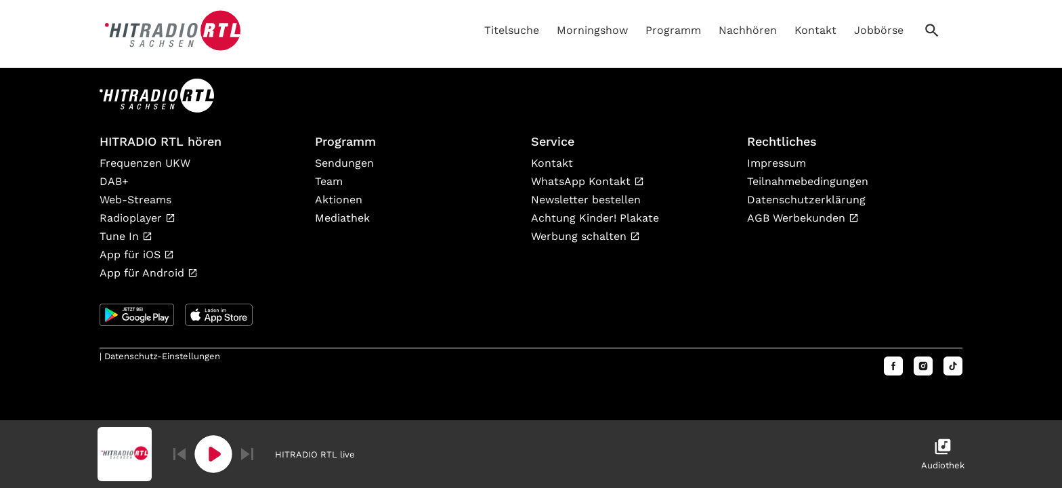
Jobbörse (879, 30)
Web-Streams (135, 199)
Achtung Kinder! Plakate (595, 217)
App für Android (144, 272)
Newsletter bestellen (586, 199)
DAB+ (114, 181)
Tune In (121, 236)
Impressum (776, 163)
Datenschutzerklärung (806, 199)
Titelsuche (511, 30)
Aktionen (338, 199)
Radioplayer (132, 217)
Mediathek (342, 217)
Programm (673, 30)
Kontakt (815, 30)
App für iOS (132, 254)
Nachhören (748, 30)
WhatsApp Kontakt (582, 181)
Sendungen (344, 163)
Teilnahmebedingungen (807, 181)
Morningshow (592, 30)
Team (329, 181)
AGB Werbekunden (798, 217)
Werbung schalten (580, 236)
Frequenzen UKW (145, 163)
